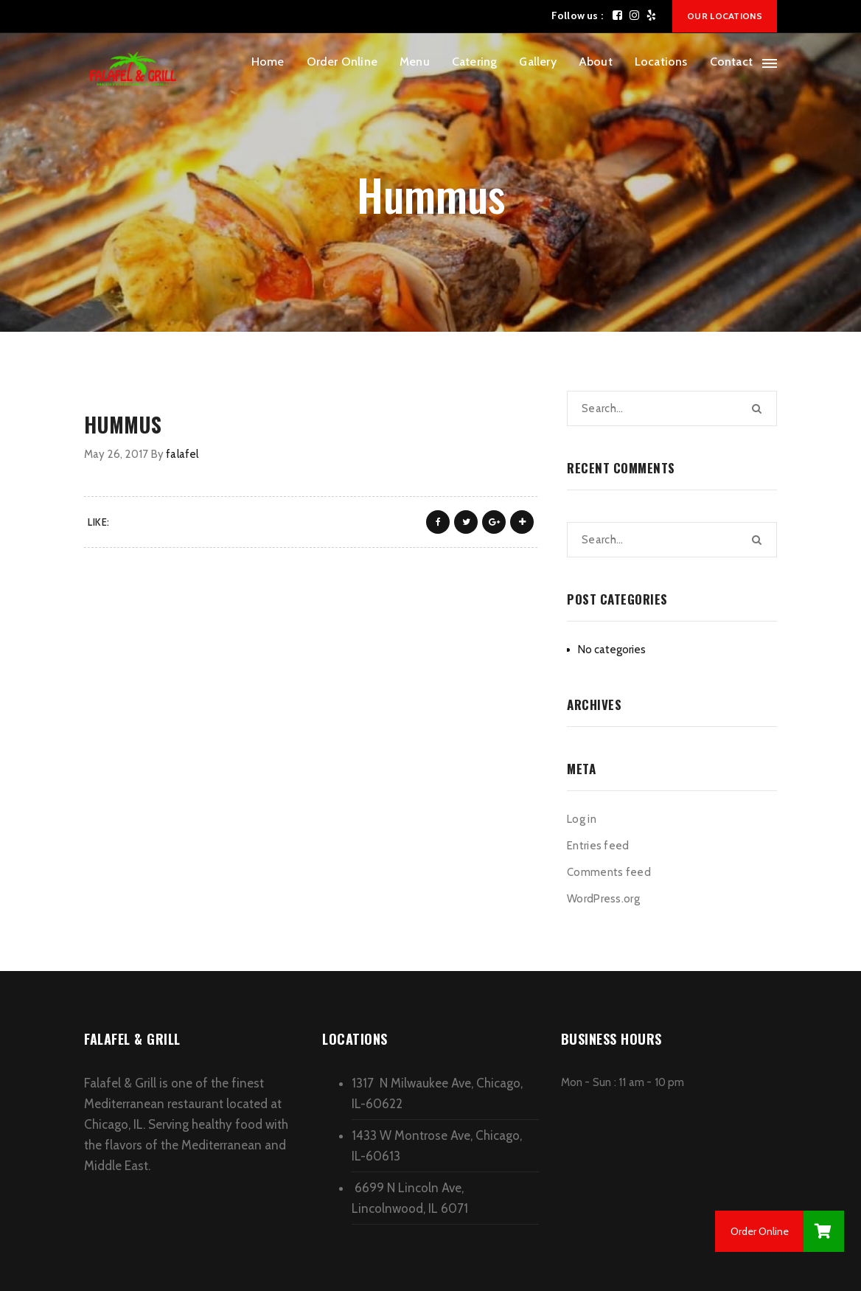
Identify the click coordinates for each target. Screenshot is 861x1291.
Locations (661, 62)
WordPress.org (603, 898)
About (596, 62)
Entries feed (598, 845)
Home (268, 62)
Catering (475, 62)
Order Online (342, 62)
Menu (415, 62)
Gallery (537, 62)
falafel (182, 454)
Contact (731, 62)
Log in (581, 819)
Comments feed (609, 872)
